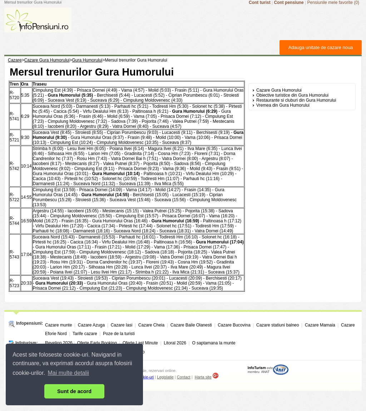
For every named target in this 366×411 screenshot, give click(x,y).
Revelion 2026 (59, 342)
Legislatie (165, 377)
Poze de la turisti (119, 333)
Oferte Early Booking (97, 342)
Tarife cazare (85, 333)
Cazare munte (58, 325)
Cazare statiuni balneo (277, 325)
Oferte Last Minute (140, 342)
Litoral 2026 (175, 342)
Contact (184, 377)
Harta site (203, 377)
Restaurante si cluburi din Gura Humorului (296, 100)
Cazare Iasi (122, 325)
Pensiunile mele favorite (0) (333, 2)
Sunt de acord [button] (74, 391)
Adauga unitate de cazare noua (320, 47)
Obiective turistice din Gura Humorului (292, 95)
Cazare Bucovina (234, 325)
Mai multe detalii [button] (68, 373)
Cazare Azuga (91, 325)
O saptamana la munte (213, 342)
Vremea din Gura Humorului (283, 105)
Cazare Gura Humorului (279, 90)
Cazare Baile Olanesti (191, 325)
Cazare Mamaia (320, 325)
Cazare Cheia (151, 325)
